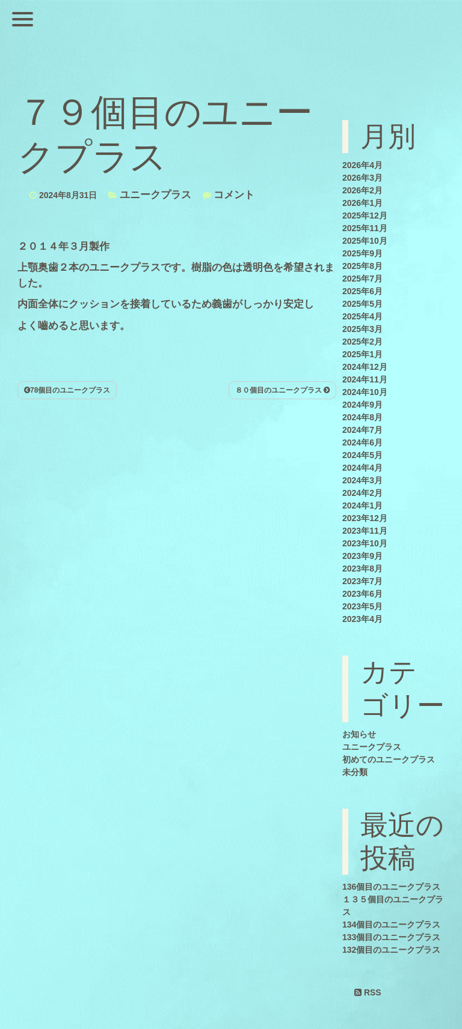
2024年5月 (362, 455)
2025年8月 (362, 266)
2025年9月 (362, 253)
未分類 (355, 772)
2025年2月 (362, 341)
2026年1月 (362, 203)
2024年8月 (362, 417)
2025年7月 (362, 278)
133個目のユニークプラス (391, 937)
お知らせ (359, 734)
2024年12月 (364, 367)
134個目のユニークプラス (391, 924)
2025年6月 (362, 291)
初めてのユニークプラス (388, 759)
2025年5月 (362, 304)
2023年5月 (362, 606)
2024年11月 (364, 379)
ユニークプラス (155, 195)
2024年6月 (362, 442)
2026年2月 (362, 190)
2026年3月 (362, 178)
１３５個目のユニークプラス (392, 906)
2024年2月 (362, 493)
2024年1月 (362, 505)
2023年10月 (364, 543)
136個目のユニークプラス (391, 887)
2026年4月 (362, 165)
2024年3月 (362, 480)
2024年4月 (362, 467)
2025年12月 (364, 215)
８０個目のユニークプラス (282, 390)
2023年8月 (362, 568)
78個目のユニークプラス (67, 390)
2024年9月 (362, 404)
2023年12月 (364, 518)
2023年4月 (362, 619)
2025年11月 (364, 228)
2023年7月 (362, 581)
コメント (234, 195)
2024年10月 (364, 392)
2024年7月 (362, 430)
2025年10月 (364, 241)
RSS (367, 992)
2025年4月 (362, 316)
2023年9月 (362, 556)
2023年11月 (364, 531)
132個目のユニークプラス (391, 950)
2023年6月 (362, 594)
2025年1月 (362, 354)
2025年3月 (362, 329)
